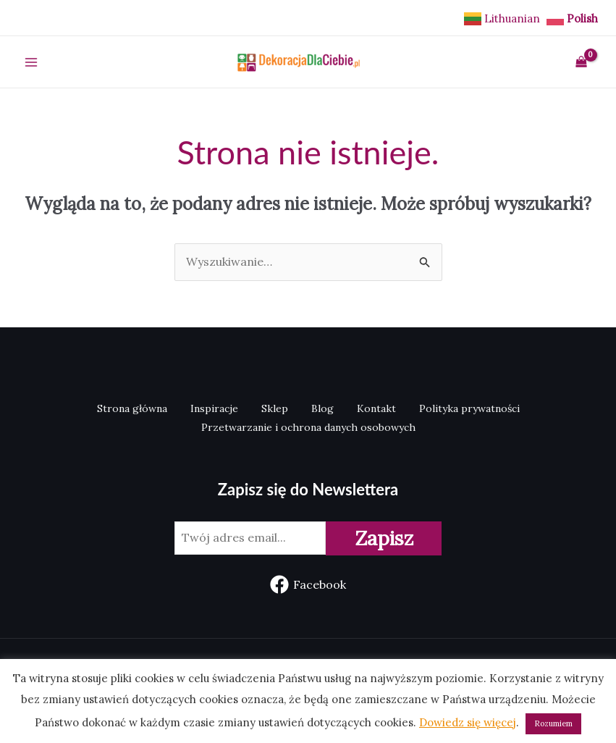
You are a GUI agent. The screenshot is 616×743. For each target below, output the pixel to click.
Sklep (274, 408)
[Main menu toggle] (31, 61)
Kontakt (376, 408)
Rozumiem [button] (553, 723)
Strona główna (132, 408)
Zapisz (384, 538)
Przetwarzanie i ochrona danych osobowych (308, 427)
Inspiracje (214, 408)
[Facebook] (308, 584)
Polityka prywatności (469, 408)
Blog (322, 408)
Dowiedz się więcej (467, 722)
